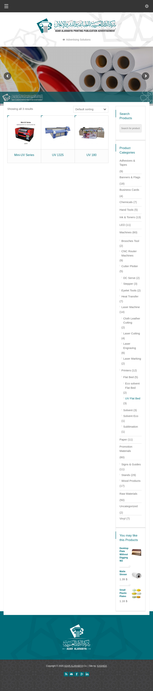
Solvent (128, 410)
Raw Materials (128, 493)
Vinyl (123, 518)
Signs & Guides (131, 464)
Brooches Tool (130, 240)
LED (122, 224)
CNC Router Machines (129, 253)
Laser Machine (130, 307)
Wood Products (130, 480)
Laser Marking (132, 358)
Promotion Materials (126, 448)
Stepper (128, 283)
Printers (126, 370)
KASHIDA (102, 666)
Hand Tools (127, 209)
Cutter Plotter (129, 266)
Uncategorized (129, 506)
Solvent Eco (130, 416)
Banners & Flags (130, 177)
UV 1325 (58, 155)
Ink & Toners (127, 217)
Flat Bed (128, 377)
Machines (125, 232)
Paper (123, 439)
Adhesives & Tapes (127, 162)
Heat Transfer (129, 296)
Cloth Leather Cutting (131, 320)
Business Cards (129, 189)
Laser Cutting (131, 333)
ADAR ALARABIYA (73, 666)
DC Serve (129, 277)
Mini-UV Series (24, 155)
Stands (125, 475)
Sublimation (130, 426)
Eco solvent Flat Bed (132, 385)
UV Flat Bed (132, 398)
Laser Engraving (129, 346)
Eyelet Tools (129, 290)
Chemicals (126, 202)
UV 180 (91, 155)
